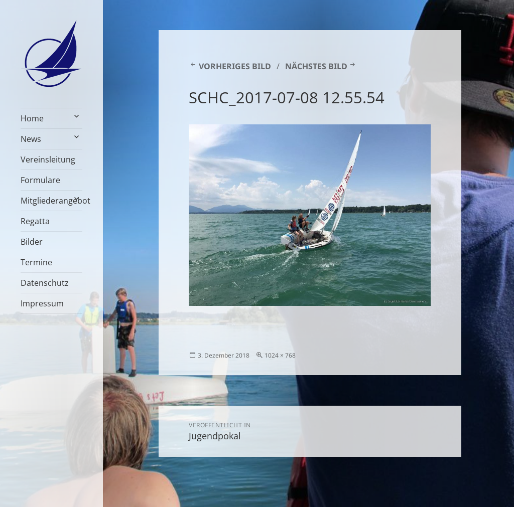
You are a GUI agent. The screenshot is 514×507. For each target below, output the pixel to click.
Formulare (40, 180)
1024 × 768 (280, 355)
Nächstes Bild (316, 66)
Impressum (42, 303)
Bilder (32, 241)
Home (32, 118)
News (31, 138)
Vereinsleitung (48, 159)
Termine (36, 262)
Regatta (35, 221)
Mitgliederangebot (51, 200)
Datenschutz (45, 282)
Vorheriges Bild (235, 66)
